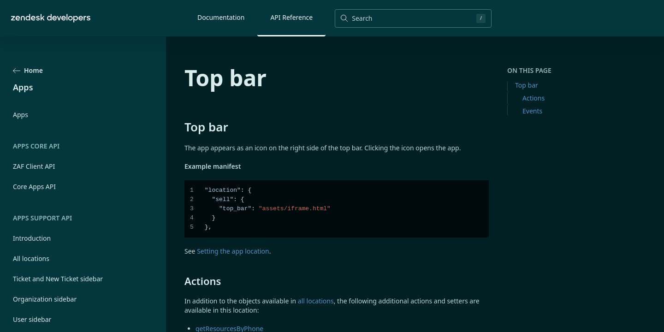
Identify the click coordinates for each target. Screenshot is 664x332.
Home (28, 70)
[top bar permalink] (179, 126)
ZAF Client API (34, 166)
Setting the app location (233, 251)
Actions (533, 98)
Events (532, 111)
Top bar (526, 85)
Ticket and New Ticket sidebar (58, 278)
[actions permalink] (179, 280)
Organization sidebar (45, 299)
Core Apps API (34, 186)
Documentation (220, 17)
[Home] (50, 18)
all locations (316, 300)
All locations (31, 258)
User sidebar (32, 319)
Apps (20, 114)
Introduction (32, 238)
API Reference (291, 17)
